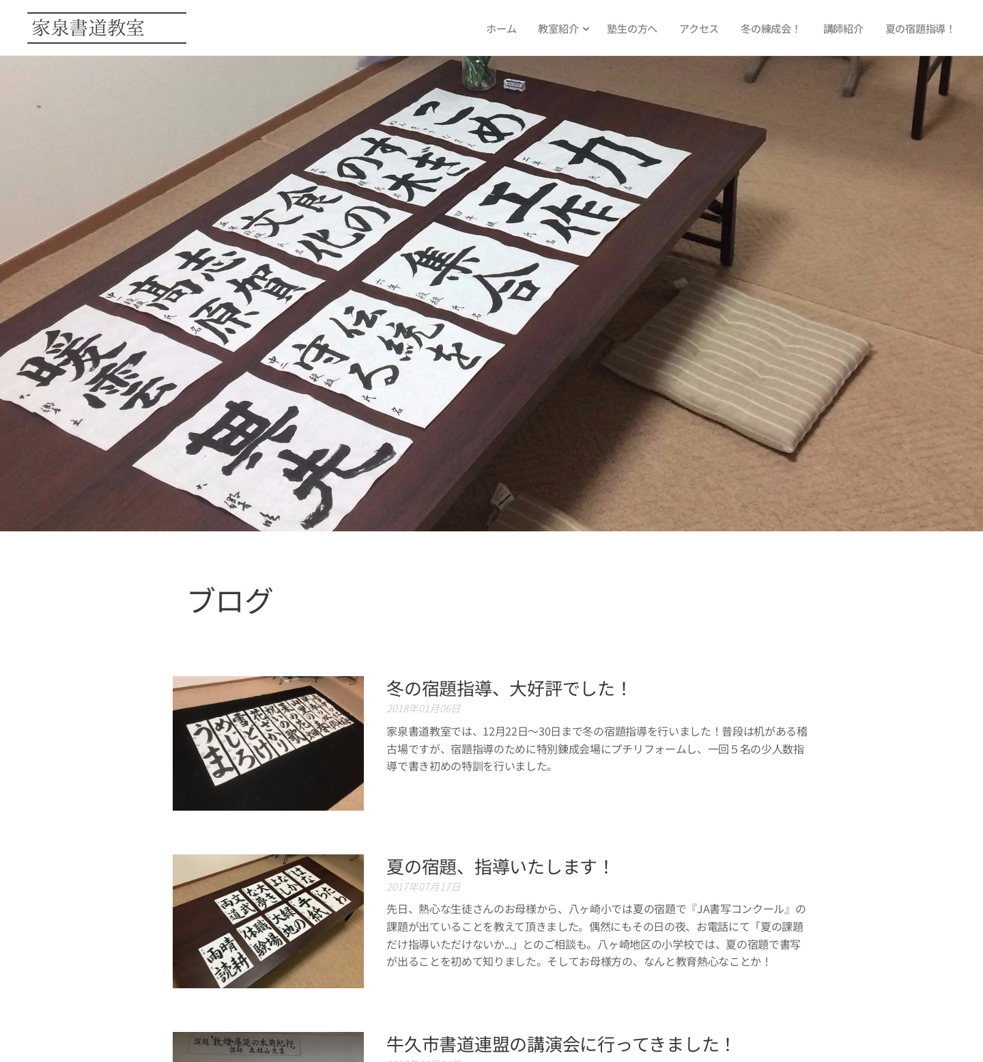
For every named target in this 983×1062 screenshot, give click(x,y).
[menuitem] (499, 28)
